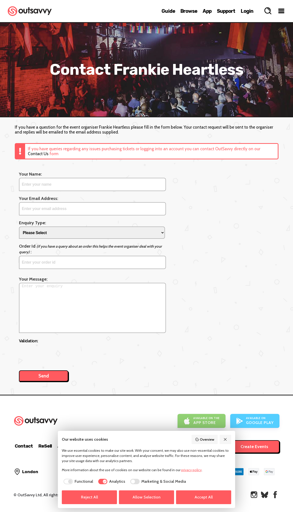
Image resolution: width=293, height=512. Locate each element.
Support (226, 11)
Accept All (204, 497)
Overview (204, 439)
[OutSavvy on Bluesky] (264, 494)
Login (247, 11)
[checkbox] (77, 481)
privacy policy (191, 470)
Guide (168, 11)
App (207, 11)
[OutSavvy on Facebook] (275, 494)
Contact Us (38, 153)
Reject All (89, 497)
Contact (24, 446)
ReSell (45, 446)
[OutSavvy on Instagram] (254, 494)
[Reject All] (225, 439)
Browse (188, 11)
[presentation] (56, 354)
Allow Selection (146, 497)
